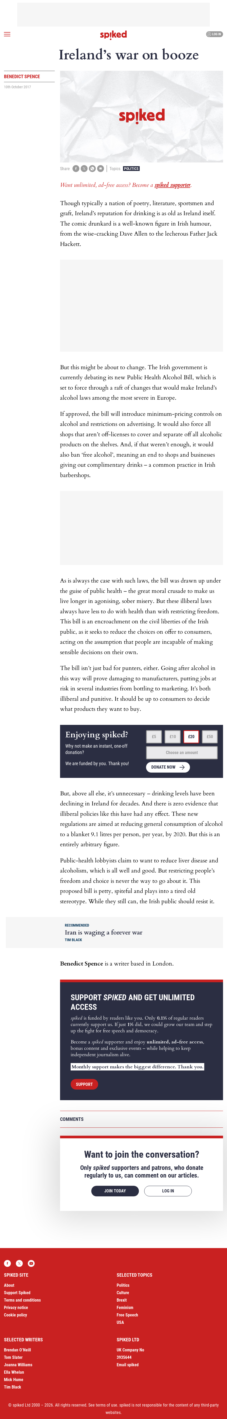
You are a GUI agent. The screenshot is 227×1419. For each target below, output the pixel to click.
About (9, 1285)
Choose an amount (182, 752)
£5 (154, 736)
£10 (173, 736)
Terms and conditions (22, 1300)
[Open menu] (7, 34)
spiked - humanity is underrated (113, 35)
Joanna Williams (18, 1364)
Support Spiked (17, 1292)
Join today (115, 1190)
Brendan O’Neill (17, 1349)
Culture (123, 1292)
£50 (210, 736)
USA (120, 1322)
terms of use (106, 1405)
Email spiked (128, 1364)
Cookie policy (15, 1314)
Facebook (7, 1263)
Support (84, 1084)
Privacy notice (16, 1307)
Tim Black (12, 1387)
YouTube (31, 1263)
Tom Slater (13, 1357)
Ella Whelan (14, 1372)
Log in (214, 34)
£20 (191, 736)
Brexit (122, 1300)
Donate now (163, 767)
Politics (131, 168)
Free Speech (127, 1314)
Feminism (125, 1307)
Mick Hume (13, 1379)
